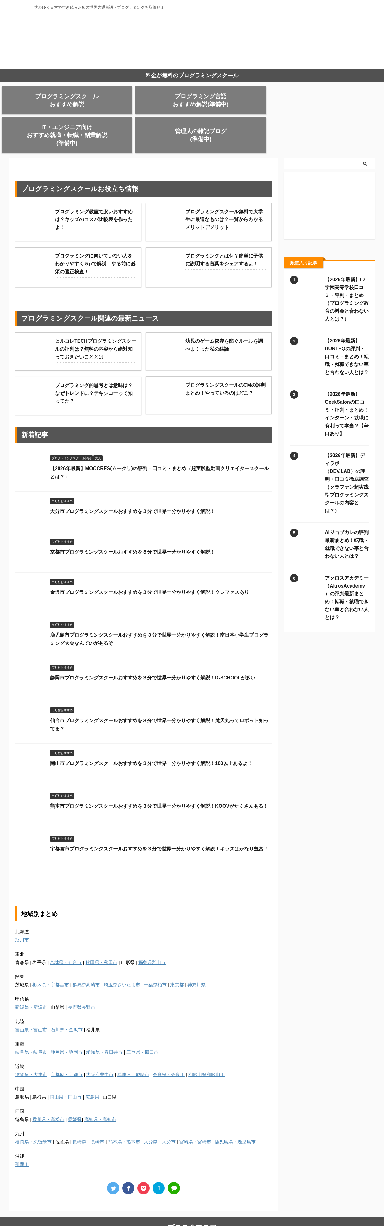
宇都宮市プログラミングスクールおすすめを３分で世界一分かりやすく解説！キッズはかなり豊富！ (159, 817)
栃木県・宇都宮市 (50, 953)
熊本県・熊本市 (124, 1110)
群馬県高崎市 (86, 953)
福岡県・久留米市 (33, 1110)
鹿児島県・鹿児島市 (235, 1110)
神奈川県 (196, 953)
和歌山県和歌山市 (206, 1043)
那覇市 (22, 1133)
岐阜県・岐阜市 (31, 1021)
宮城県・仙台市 (66, 931)
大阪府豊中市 (99, 1043)
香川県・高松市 (48, 1088)
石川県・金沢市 (67, 998)
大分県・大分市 (160, 1110)
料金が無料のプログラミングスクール (192, 75)
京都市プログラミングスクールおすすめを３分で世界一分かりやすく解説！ (132, 521)
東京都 (177, 953)
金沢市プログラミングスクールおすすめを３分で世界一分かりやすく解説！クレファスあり (149, 561)
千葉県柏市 (155, 953)
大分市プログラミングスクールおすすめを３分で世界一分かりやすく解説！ (132, 480)
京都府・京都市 (67, 1043)
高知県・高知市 (100, 1088)
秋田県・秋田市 (101, 931)
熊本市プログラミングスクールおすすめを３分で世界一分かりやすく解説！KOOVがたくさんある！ (159, 775)
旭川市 (22, 908)
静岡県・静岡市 (67, 1021)
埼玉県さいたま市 (122, 953)
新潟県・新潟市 (31, 976)
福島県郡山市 (152, 931)
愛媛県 (75, 1088)
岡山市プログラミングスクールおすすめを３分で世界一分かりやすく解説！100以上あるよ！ (151, 732)
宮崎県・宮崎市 (195, 1110)
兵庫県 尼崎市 (133, 1043)
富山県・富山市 (31, 998)
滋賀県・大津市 (31, 1043)
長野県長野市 (81, 976)
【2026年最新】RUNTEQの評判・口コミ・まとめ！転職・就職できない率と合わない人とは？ (347, 325)
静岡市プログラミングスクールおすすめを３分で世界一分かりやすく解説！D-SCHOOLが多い (152, 646)
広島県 (92, 1066)
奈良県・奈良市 (169, 1043)
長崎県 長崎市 (88, 1110)
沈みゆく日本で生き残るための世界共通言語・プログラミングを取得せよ (192, 1215)
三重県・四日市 (142, 1021)
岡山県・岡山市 (66, 1066)
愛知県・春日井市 (104, 1021)
